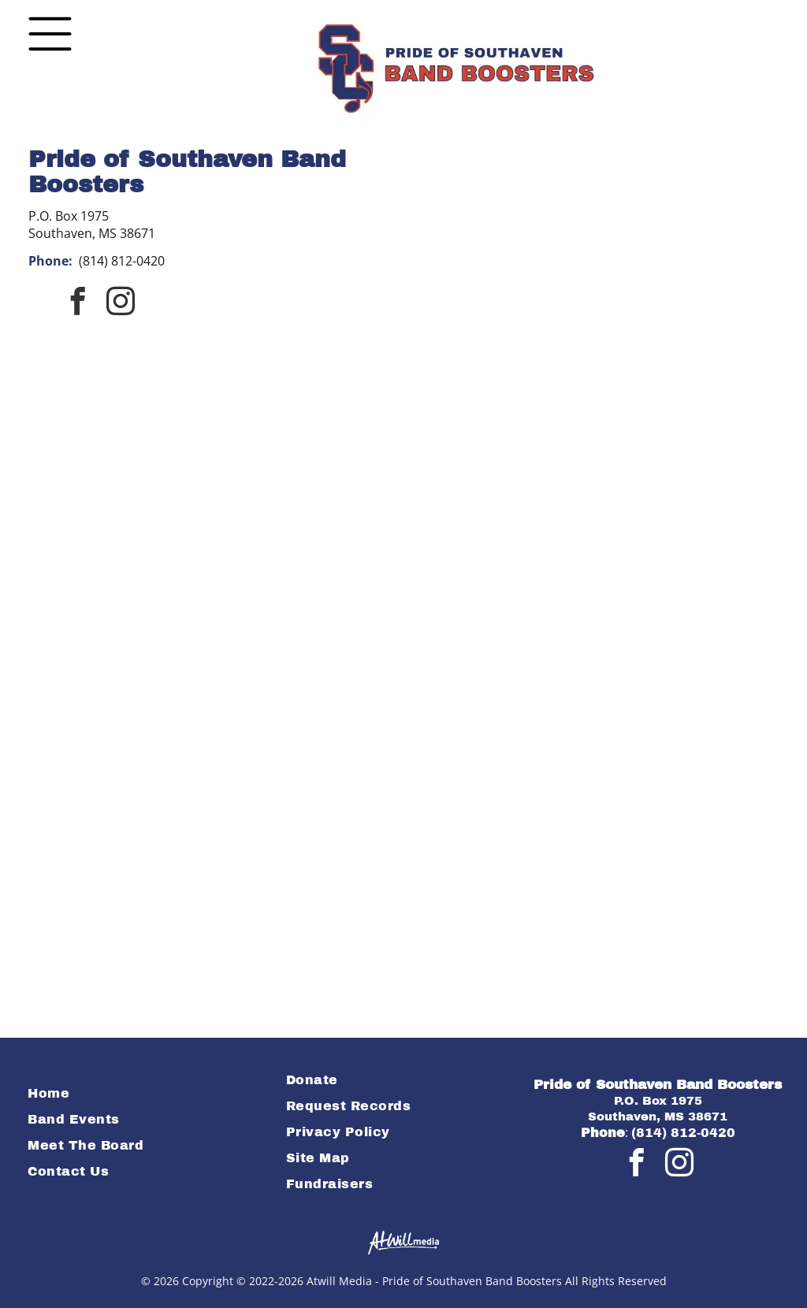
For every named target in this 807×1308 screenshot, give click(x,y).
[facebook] (78, 303)
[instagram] (120, 303)
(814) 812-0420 (122, 260)
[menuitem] (145, 1093)
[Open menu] (50, 34)
